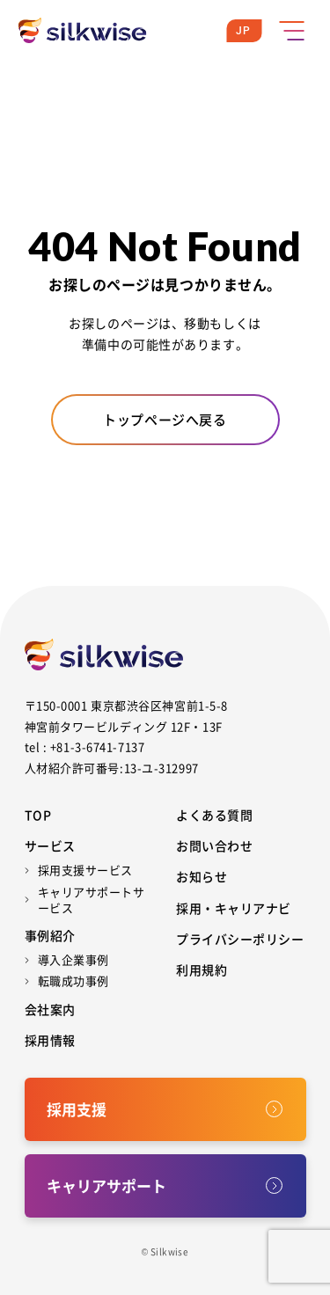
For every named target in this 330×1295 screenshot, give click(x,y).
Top (38, 814)
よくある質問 (214, 814)
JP (243, 31)
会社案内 (50, 1009)
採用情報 (50, 1040)
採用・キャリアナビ (233, 908)
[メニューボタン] (291, 31)
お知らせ (201, 876)
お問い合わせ (214, 845)
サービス (50, 845)
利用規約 (201, 969)
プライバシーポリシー (240, 938)
